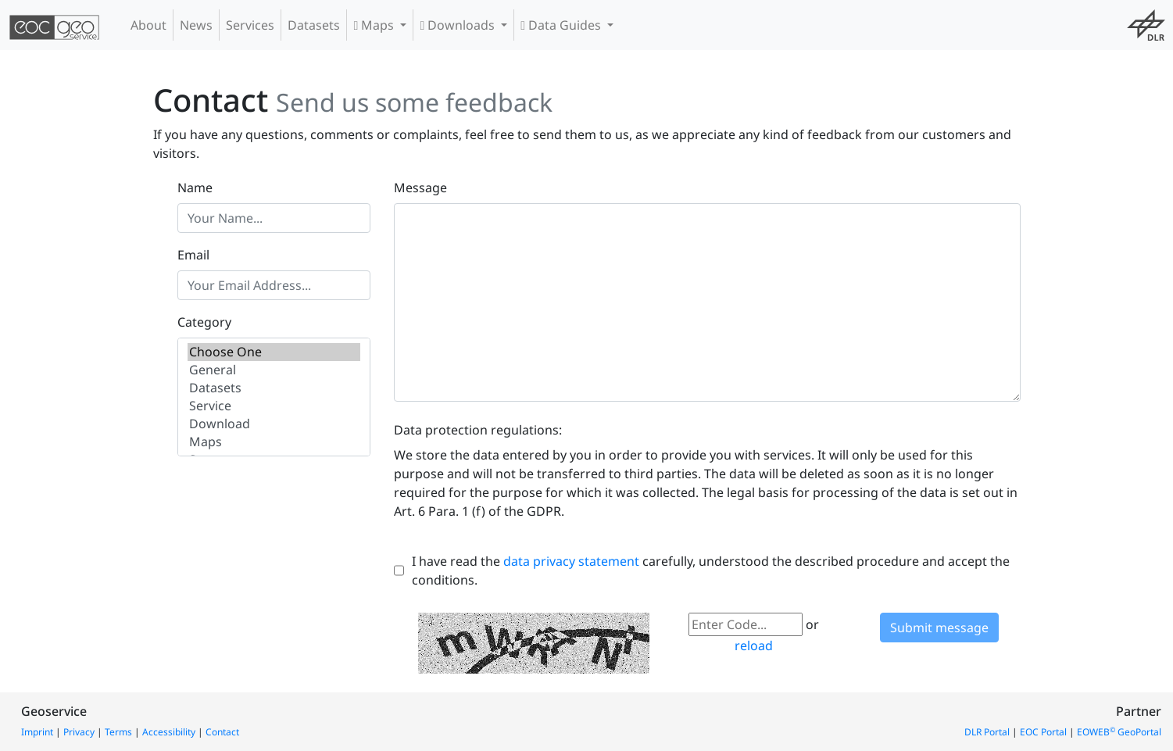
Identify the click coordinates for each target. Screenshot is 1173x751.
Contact (222, 731)
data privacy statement (571, 561)
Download (274, 424)
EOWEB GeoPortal (1119, 731)
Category (204, 322)
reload (754, 645)
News (196, 25)
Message (420, 187)
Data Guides (562, 25)
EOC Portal (1043, 731)
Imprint (37, 731)
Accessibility (168, 731)
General (274, 370)
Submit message (939, 627)
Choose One (274, 352)
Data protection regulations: (478, 429)
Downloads (459, 25)
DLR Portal (987, 731)
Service (274, 406)
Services (250, 25)
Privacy (79, 731)
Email (193, 254)
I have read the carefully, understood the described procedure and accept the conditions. (711, 570)
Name (195, 187)
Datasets (314, 25)
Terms (118, 731)
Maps (375, 25)
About (148, 25)
